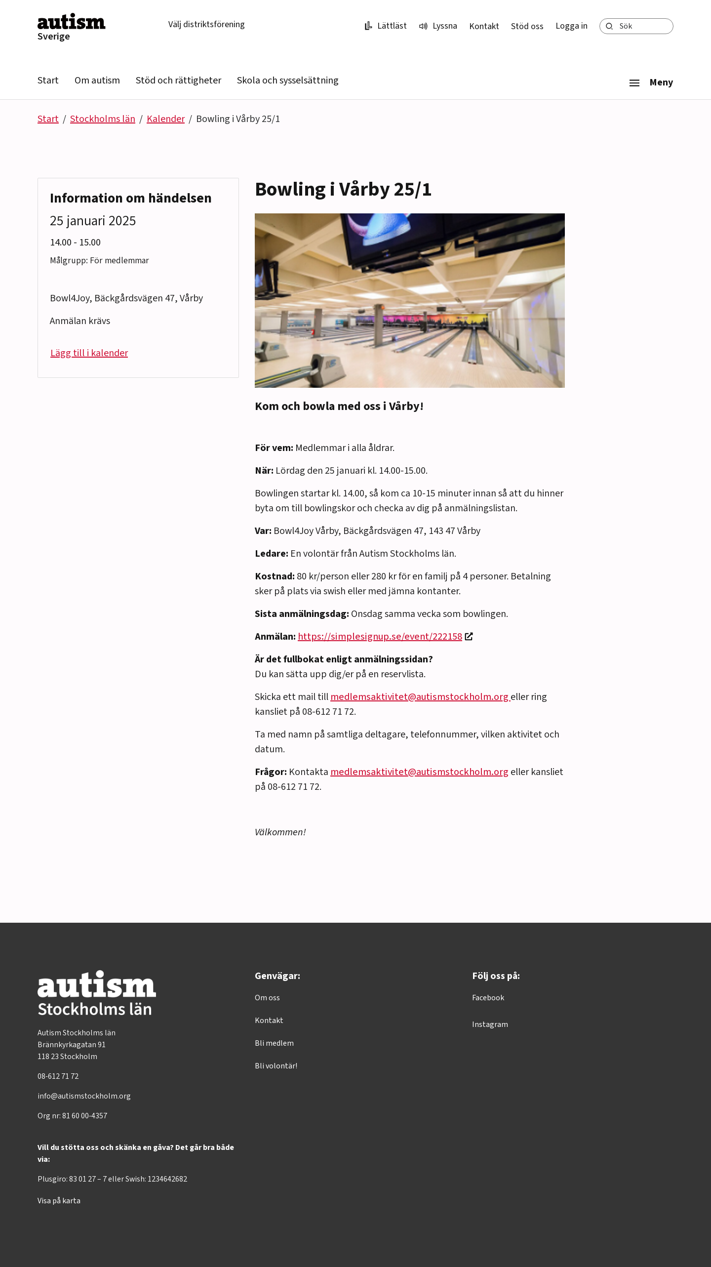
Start (48, 80)
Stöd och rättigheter (178, 80)
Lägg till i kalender (89, 353)
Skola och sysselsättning (288, 80)
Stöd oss (527, 26)
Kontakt (484, 26)
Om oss (267, 997)
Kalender (166, 119)
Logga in (571, 26)
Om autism (97, 80)
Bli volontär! (276, 1066)
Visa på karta (59, 1200)
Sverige (54, 36)
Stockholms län (102, 119)
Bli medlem (274, 1043)
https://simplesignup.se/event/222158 (380, 637)
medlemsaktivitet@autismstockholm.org (420, 697)
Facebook (488, 997)
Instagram (490, 1024)
